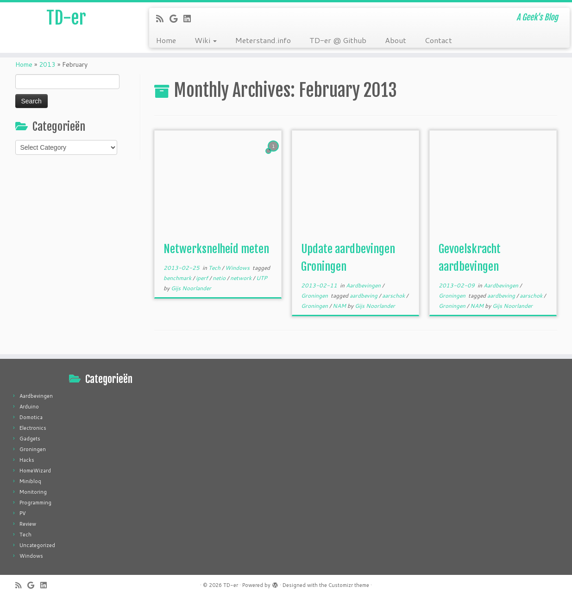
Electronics (32, 428)
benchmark (178, 278)
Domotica (31, 417)
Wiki (206, 40)
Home (166, 40)
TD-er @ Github (337, 40)
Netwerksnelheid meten (216, 249)
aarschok (394, 296)
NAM (340, 306)
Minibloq (30, 481)
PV (22, 513)
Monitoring (33, 492)
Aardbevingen (364, 285)
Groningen (315, 296)
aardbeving (364, 296)
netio (220, 278)
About (395, 40)
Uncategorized (37, 545)
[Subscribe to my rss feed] (163, 19)
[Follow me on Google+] (176, 19)
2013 (47, 64)
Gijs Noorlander (191, 288)
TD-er (66, 18)
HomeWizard (35, 470)
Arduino (29, 406)
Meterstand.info (263, 40)
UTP (261, 278)
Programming (35, 502)
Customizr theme (348, 585)
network (241, 278)
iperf (202, 278)
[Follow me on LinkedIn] (190, 19)
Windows (238, 268)
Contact (438, 40)
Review (27, 524)
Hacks (26, 460)
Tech (215, 268)
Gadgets (29, 438)
